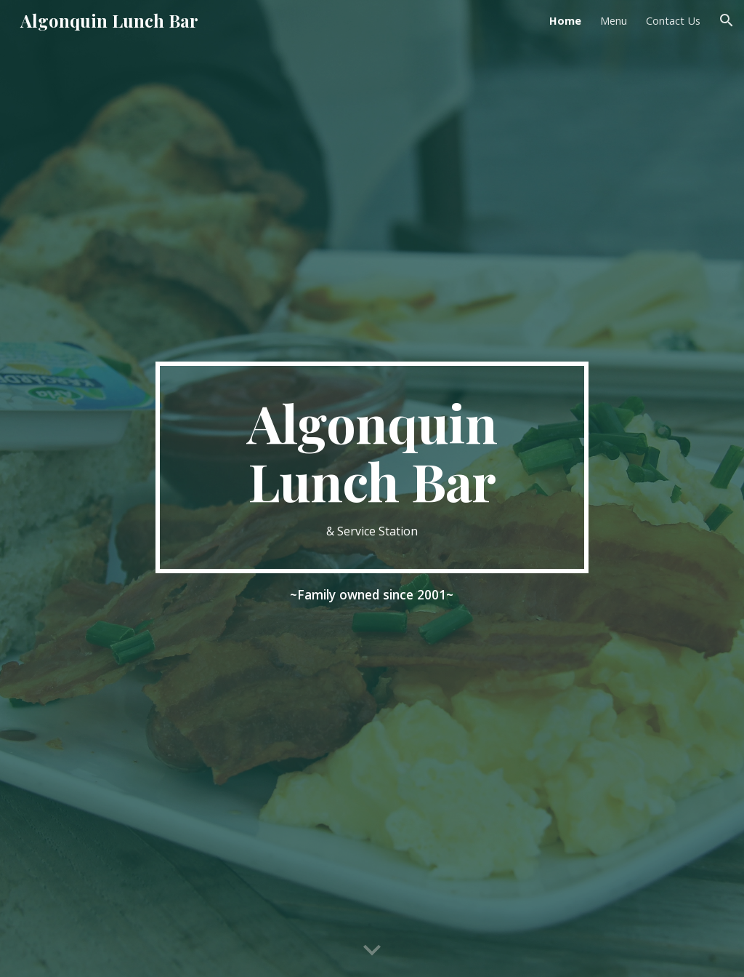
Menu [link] (613, 20)
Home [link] (565, 20)
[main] (371, 467)
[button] (726, 20)
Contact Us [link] (673, 20)
